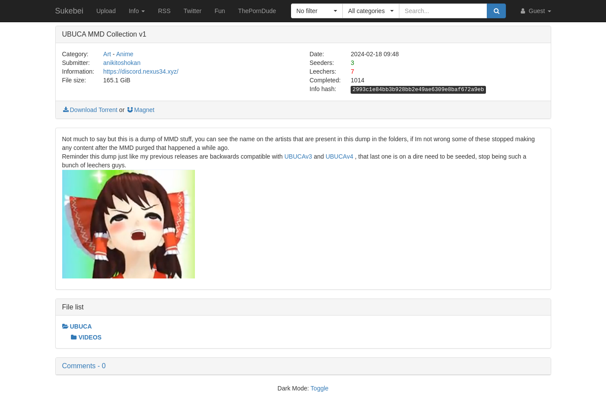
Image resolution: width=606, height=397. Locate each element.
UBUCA (77, 326)
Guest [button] (535, 10)
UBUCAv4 (339, 156)
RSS (164, 10)
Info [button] (137, 10)
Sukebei (69, 11)
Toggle (319, 388)
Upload (106, 10)
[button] (317, 10)
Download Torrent (89, 109)
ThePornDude (257, 10)
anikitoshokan (122, 62)
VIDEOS (86, 337)
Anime (125, 54)
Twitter (192, 10)
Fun (219, 10)
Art (107, 54)
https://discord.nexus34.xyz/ (140, 71)
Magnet (140, 109)
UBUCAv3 (298, 156)
